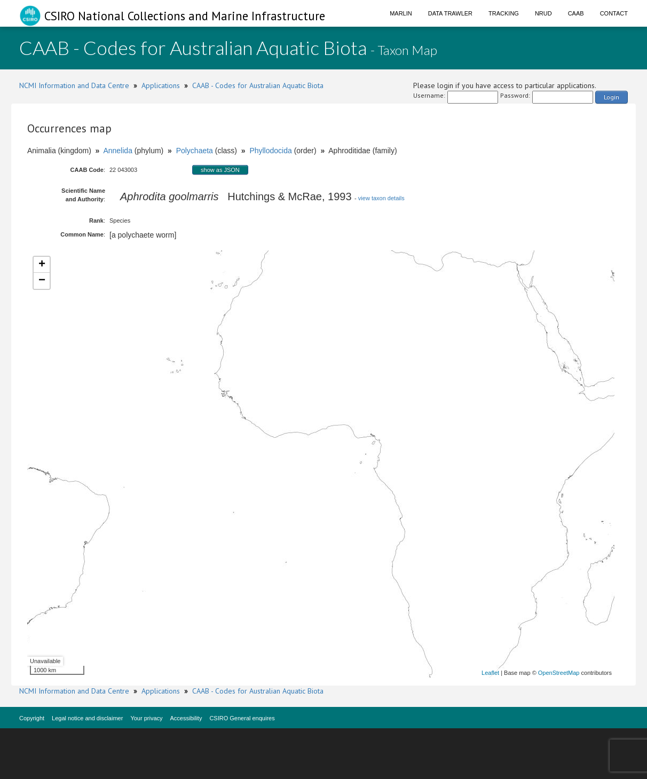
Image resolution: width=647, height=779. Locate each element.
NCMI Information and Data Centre (74, 85)
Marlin (401, 13)
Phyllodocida (270, 150)
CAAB (576, 13)
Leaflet (490, 673)
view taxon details (381, 198)
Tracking (503, 13)
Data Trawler (450, 13)
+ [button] (41, 265)
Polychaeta (194, 150)
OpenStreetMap (559, 673)
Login (611, 97)
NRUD (543, 13)
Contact (614, 13)
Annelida (117, 150)
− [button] (41, 281)
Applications (160, 85)
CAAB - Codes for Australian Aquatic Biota (258, 85)
